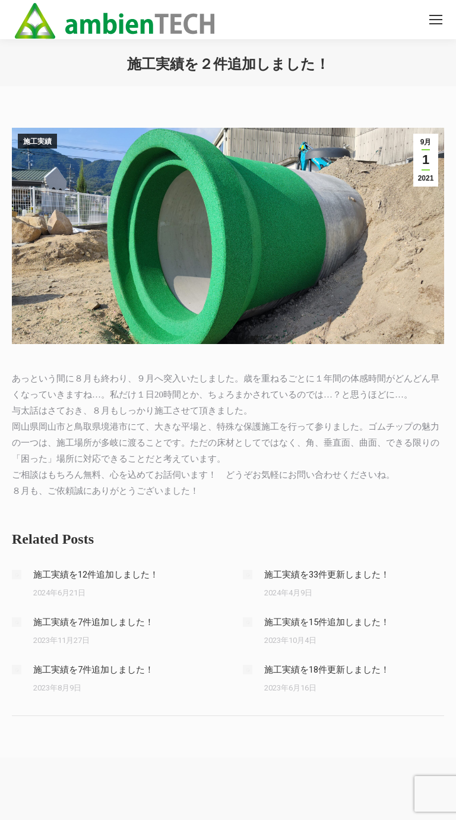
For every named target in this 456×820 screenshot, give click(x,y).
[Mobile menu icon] (436, 19)
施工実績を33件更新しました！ (327, 574)
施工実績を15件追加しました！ (327, 622)
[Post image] (16, 574)
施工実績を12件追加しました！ (96, 574)
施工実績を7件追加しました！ (93, 622)
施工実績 (37, 141)
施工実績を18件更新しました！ (327, 669)
